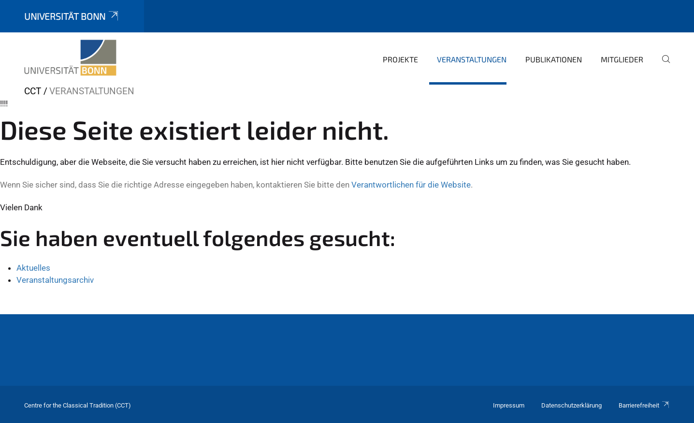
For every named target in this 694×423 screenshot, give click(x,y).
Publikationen (553, 59)
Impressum (508, 405)
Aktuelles (33, 268)
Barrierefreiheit (644, 405)
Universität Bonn (72, 16)
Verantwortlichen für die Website (411, 185)
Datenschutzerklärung (571, 405)
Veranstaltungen (471, 59)
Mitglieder (622, 59)
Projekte (400, 59)
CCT (32, 91)
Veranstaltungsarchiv (55, 280)
